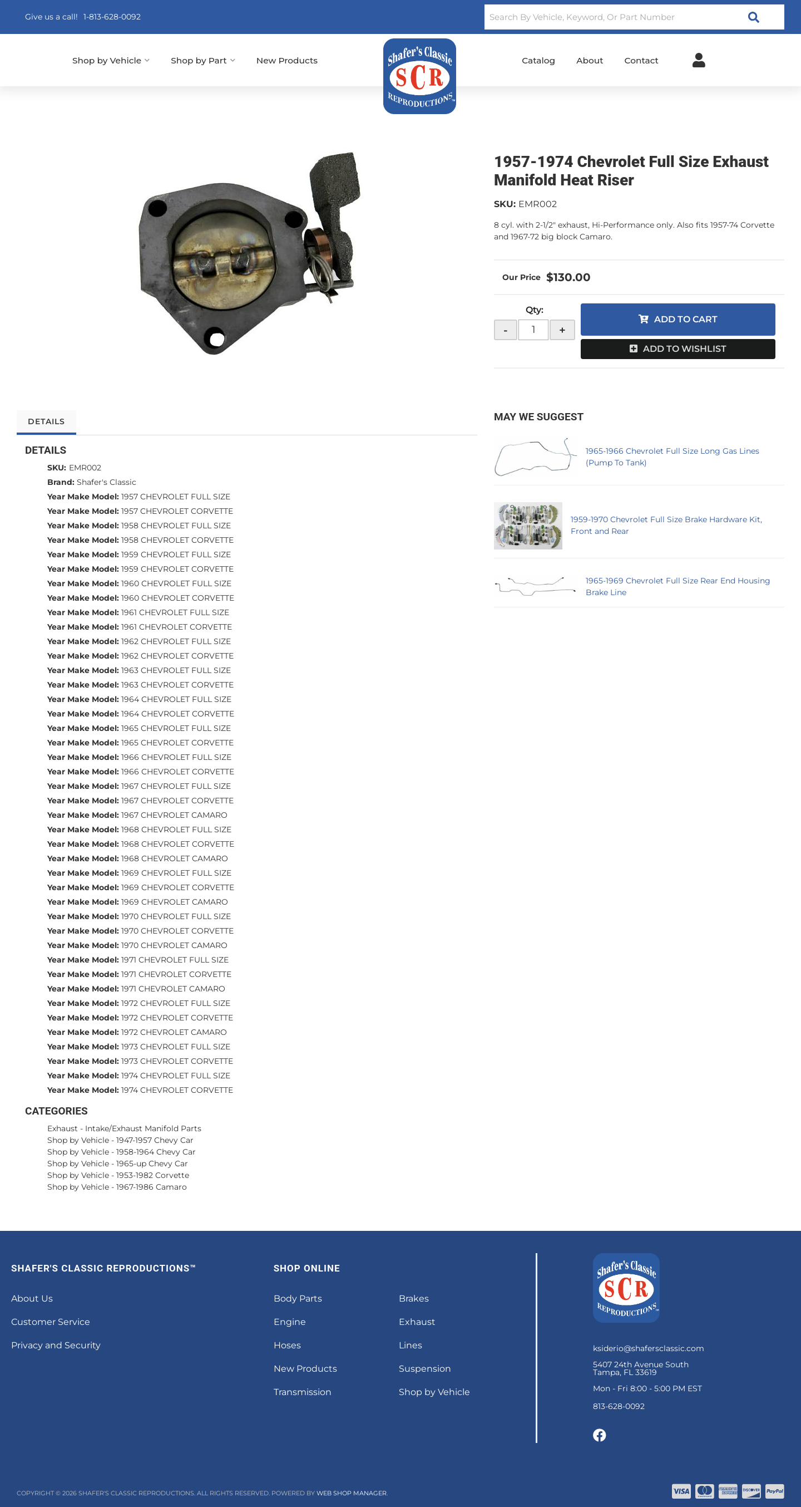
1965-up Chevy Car (152, 1164)
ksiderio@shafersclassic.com (648, 1348)
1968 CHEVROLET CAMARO (174, 858)
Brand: (61, 482)
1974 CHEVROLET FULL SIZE (175, 1076)
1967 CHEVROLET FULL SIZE (176, 786)
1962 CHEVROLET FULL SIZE (176, 641)
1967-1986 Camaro (151, 1187)
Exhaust (62, 1128)
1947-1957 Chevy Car (155, 1140)
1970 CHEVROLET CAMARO (174, 945)
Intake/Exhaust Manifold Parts (143, 1128)
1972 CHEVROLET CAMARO (174, 1032)
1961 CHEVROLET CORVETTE (176, 627)
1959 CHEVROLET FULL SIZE (176, 554)
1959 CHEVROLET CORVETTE (177, 569)
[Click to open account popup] (699, 60)
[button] (634, 17)
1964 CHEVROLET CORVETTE (177, 714)
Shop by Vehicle (78, 1140)
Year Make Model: (83, 497)
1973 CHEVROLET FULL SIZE (175, 1047)
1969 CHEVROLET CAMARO (174, 902)
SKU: (505, 204)
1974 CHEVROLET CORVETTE (177, 1090)
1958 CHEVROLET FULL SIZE (176, 526)
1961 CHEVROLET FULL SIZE (175, 612)
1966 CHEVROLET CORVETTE (177, 772)
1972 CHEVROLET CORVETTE (177, 1018)
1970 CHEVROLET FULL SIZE (176, 916)
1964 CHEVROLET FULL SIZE (176, 699)
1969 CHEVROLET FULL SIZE (176, 873)
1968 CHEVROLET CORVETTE (177, 844)
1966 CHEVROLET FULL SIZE (176, 757)
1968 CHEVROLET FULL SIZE (176, 829)
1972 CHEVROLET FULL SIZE (175, 1003)
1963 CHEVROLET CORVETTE (177, 685)
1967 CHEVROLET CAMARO (174, 815)
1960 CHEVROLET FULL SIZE (176, 583)
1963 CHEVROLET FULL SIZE (176, 670)
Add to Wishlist (684, 348)
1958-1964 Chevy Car (156, 1152)
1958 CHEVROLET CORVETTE (177, 540)
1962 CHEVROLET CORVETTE (177, 656)
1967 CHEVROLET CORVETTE (177, 801)
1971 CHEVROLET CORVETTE (176, 974)
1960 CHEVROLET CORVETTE (177, 598)
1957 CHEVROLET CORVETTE (177, 511)
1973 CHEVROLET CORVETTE (177, 1061)
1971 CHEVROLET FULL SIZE (175, 960)
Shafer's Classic (106, 482)
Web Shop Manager (352, 1493)
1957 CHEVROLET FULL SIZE (175, 497)
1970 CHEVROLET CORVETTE (177, 931)
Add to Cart (686, 319)
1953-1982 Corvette (152, 1175)
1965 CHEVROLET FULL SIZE (176, 728)
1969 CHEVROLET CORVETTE (177, 887)
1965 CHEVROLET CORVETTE (177, 743)
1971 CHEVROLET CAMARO (173, 989)
